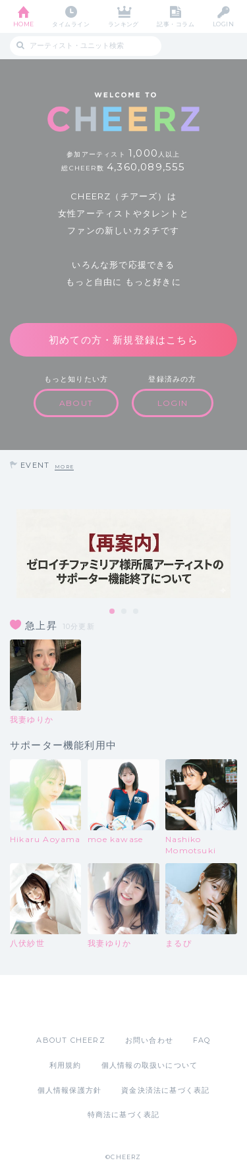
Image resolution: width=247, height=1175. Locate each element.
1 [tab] (112, 612)
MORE (64, 467)
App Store (87, 1004)
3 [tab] (136, 612)
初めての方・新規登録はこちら (123, 340)
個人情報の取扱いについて (149, 1065)
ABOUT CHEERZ (70, 1040)
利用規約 (65, 1065)
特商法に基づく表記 (124, 1114)
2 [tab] (124, 612)
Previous (13, 554)
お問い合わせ (149, 1040)
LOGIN (223, 24)
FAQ (202, 1040)
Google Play (157, 1004)
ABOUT (76, 403)
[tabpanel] (123, 553)
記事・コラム (175, 24)
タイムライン (71, 24)
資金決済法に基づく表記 (165, 1090)
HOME (23, 24)
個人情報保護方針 (70, 1090)
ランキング (123, 24)
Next (234, 554)
